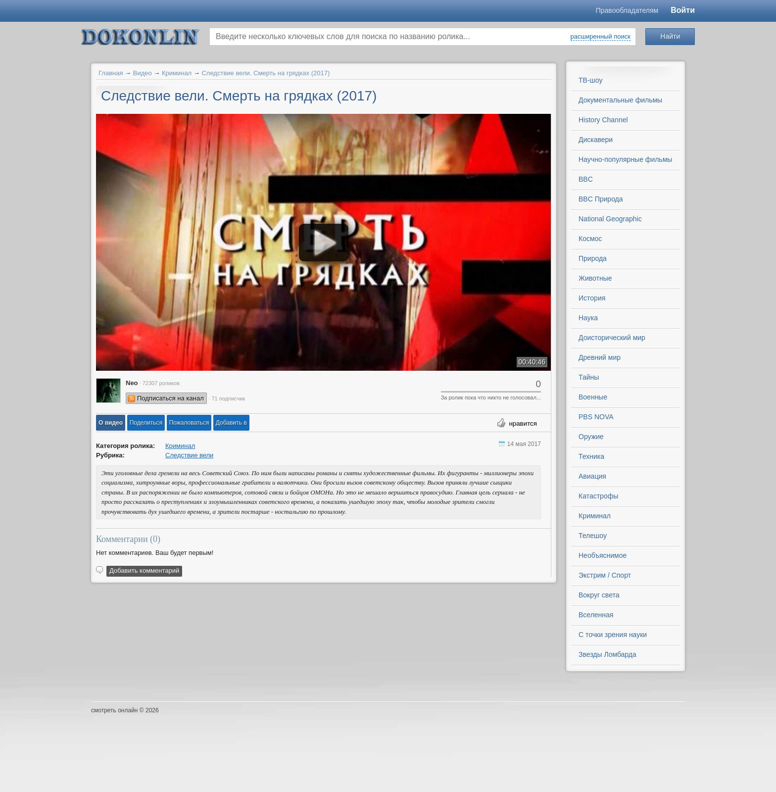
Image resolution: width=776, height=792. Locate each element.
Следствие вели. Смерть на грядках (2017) (265, 73)
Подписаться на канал (170, 398)
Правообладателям (627, 10)
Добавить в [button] (231, 422)
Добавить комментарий (144, 570)
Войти (683, 10)
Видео (142, 73)
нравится (523, 423)
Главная (110, 73)
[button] (110, 423)
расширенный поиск (600, 36)
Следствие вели (189, 455)
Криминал (177, 73)
